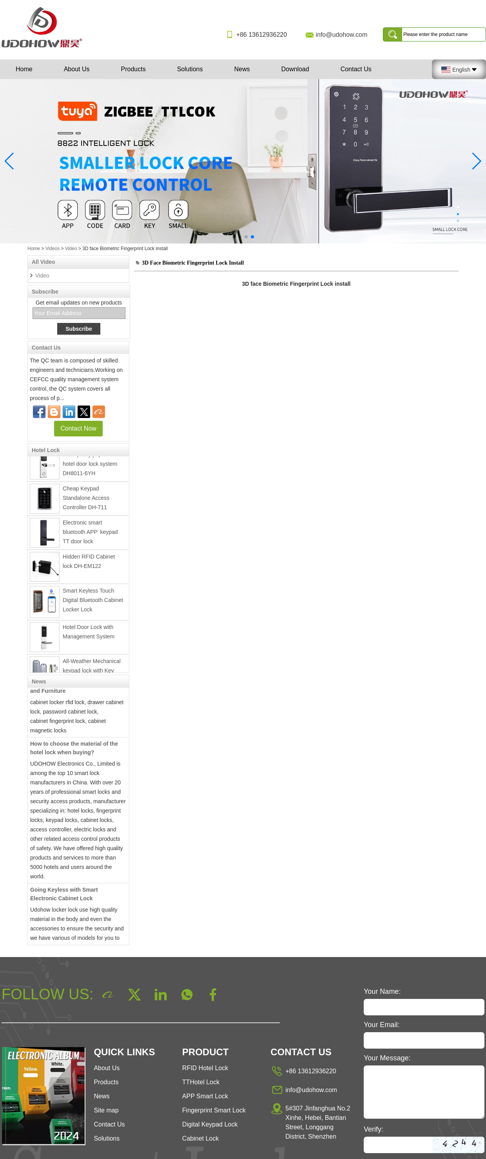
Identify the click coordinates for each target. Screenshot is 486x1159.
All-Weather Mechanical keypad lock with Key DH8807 (92, 672)
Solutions (190, 69)
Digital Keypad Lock (210, 1124)
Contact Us (356, 69)
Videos (52, 248)
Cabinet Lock (200, 1138)
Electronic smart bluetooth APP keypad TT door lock (92, 533)
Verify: (373, 1129)
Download (295, 69)
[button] (233, 236)
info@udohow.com (341, 34)
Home (24, 69)
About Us (77, 69)
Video (71, 248)
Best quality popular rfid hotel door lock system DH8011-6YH (91, 465)
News (242, 69)
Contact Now (78, 428)
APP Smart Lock (205, 1096)
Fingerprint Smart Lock (214, 1110)
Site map (106, 1110)
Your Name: (382, 991)
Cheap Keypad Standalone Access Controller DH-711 (86, 499)
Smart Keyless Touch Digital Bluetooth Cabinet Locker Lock (93, 602)
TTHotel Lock (200, 1082)
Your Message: (387, 1058)
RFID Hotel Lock (205, 1068)
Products (133, 69)
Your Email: (381, 1025)
